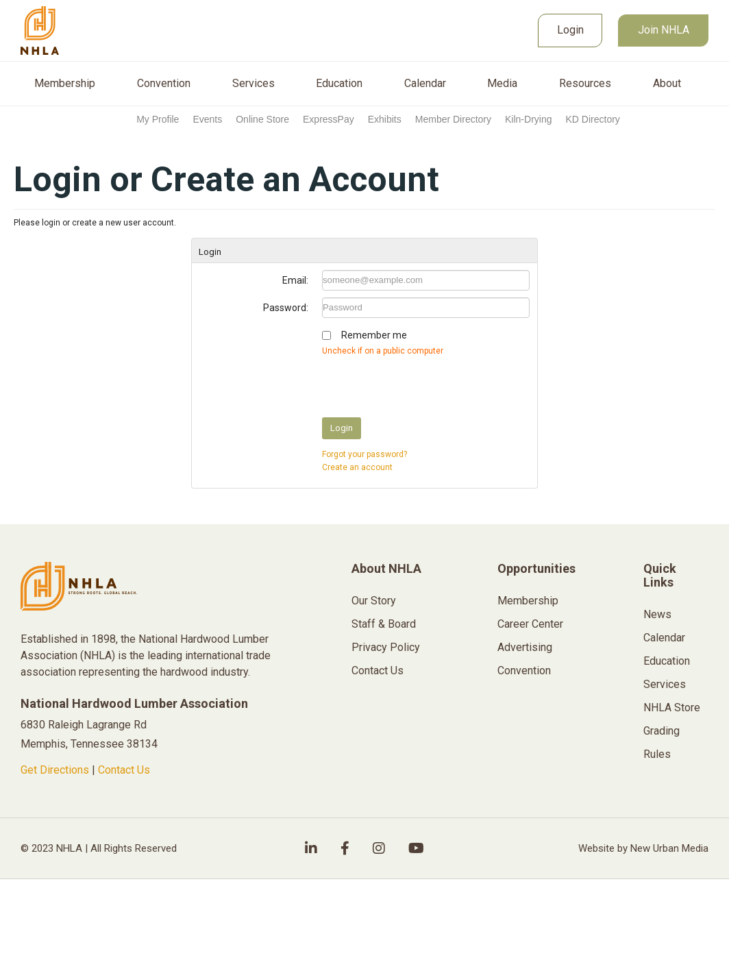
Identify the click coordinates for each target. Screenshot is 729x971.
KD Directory (592, 119)
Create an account (357, 467)
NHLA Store (671, 707)
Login (570, 29)
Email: (295, 280)
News (657, 614)
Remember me (374, 335)
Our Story (373, 600)
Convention (163, 83)
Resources (585, 83)
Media (502, 83)
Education (339, 83)
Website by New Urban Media (643, 848)
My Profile (157, 119)
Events (207, 119)
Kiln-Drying (528, 119)
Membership (64, 83)
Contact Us (124, 769)
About (667, 83)
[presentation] (426, 383)
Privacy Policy (385, 647)
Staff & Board (383, 623)
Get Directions (55, 769)
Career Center (530, 623)
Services (253, 83)
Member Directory (453, 119)
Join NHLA (663, 29)
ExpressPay (328, 119)
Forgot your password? (364, 454)
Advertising (524, 647)
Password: (285, 307)
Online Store (262, 119)
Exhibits (384, 119)
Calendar (425, 83)
